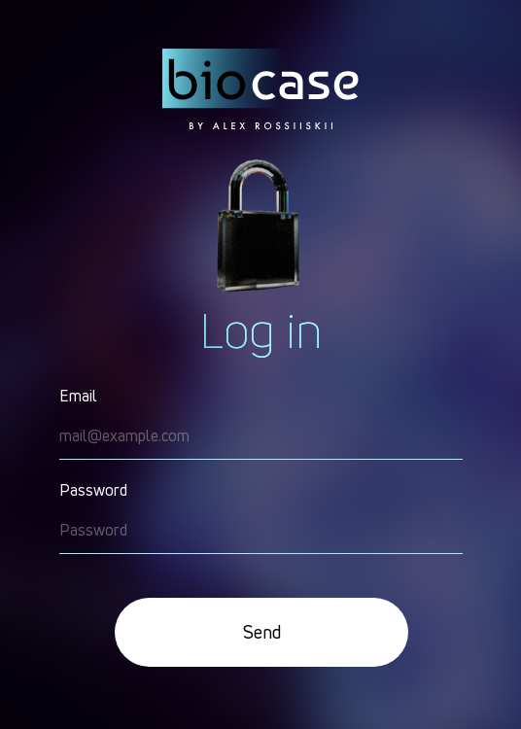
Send (262, 631)
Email (78, 395)
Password (93, 490)
